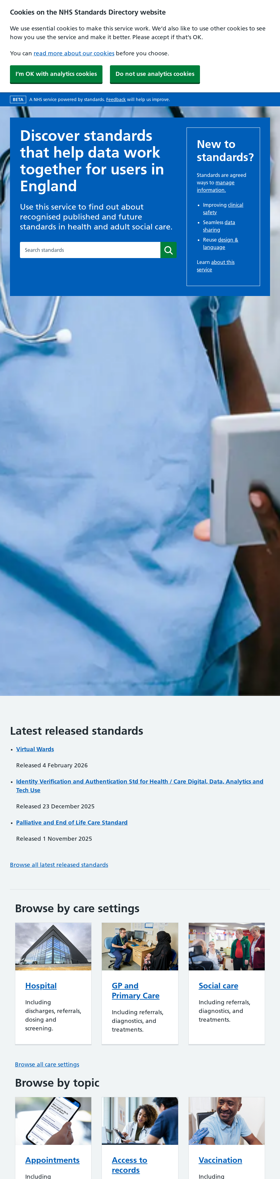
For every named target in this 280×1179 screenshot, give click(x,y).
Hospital (41, 986)
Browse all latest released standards (59, 864)
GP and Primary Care (135, 991)
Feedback (116, 99)
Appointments (52, 1160)
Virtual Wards (35, 749)
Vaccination (220, 1160)
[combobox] (90, 250)
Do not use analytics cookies (155, 73)
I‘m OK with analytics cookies (56, 73)
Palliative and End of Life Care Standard (72, 822)
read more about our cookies (74, 53)
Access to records (129, 1165)
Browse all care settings (47, 1064)
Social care (218, 986)
